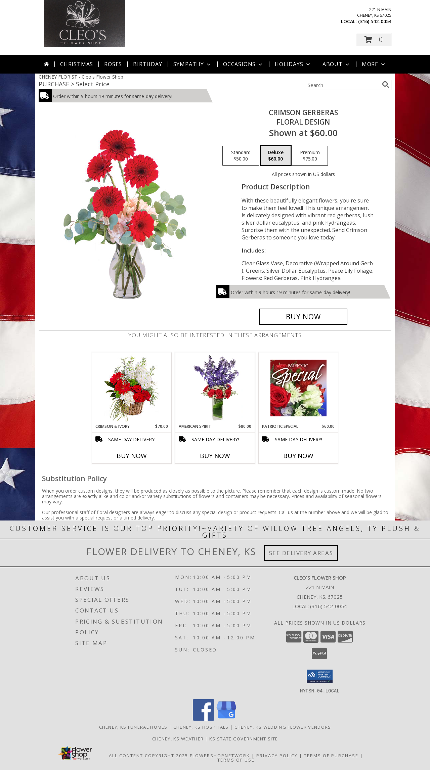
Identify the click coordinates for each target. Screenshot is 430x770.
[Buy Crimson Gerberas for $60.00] (303, 317)
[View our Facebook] (203, 718)
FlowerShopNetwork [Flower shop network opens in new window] (220, 755)
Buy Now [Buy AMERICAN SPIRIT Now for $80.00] (215, 455)
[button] (373, 39)
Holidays (293, 64)
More (374, 64)
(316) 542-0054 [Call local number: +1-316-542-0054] (374, 21)
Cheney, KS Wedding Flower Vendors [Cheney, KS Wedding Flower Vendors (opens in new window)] (282, 727)
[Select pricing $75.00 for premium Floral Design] (310, 156)
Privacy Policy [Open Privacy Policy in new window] (277, 755)
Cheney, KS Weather (178, 738)
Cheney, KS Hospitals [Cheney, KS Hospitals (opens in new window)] (201, 727)
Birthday (147, 64)
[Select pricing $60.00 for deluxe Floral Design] (276, 156)
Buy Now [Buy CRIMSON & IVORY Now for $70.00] (132, 455)
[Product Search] (343, 85)
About (336, 64)
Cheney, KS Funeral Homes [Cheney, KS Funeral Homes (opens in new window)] (133, 727)
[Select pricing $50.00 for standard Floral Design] (241, 156)
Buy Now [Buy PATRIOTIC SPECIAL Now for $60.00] (298, 455)
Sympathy (192, 64)
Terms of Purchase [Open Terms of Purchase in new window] (331, 755)
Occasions (243, 64)
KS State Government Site (243, 738)
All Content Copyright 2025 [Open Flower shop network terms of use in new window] (148, 755)
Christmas (76, 64)
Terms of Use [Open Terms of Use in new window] (236, 760)
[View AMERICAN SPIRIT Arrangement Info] (215, 388)
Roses (113, 64)
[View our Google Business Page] (226, 718)
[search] (385, 84)
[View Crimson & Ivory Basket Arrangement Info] (132, 388)
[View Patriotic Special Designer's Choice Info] (298, 388)
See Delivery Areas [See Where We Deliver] (301, 553)
